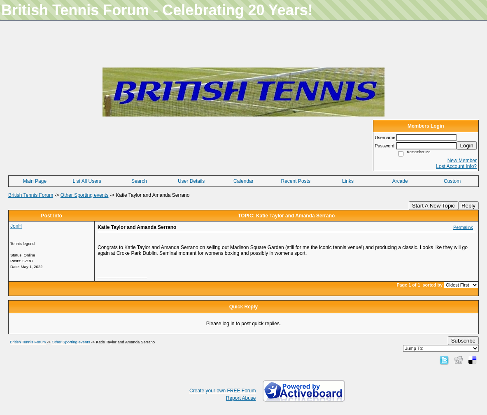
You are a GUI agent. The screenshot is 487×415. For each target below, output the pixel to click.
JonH (16, 226)
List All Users (86, 181)
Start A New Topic (433, 206)
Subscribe (463, 341)
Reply (468, 206)
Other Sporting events (85, 195)
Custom (452, 181)
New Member (462, 160)
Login (466, 145)
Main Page (35, 181)
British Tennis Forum (30, 195)
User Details (191, 181)
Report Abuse (241, 398)
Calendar (243, 181)
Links (348, 181)
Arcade (400, 181)
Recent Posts (295, 181)
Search (139, 181)
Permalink (463, 227)
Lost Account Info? (456, 166)
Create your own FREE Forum (222, 391)
